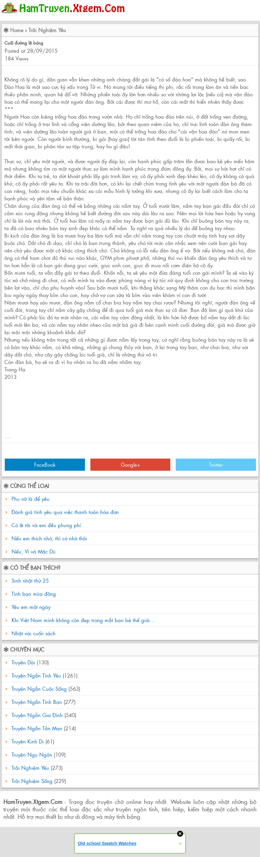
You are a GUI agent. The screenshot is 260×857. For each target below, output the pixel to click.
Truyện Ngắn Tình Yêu (36, 675)
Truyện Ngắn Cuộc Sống (39, 688)
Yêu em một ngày (30, 607)
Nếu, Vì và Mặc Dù (34, 551)
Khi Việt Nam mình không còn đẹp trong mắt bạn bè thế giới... (82, 620)
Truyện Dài (23, 662)
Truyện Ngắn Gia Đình (37, 715)
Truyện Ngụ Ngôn (32, 754)
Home (16, 30)
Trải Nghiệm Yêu (47, 30)
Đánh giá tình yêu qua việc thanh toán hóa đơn (65, 512)
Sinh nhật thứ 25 (29, 580)
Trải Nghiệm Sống (32, 781)
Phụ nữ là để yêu (30, 499)
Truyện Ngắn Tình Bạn (37, 702)
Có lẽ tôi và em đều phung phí (46, 525)
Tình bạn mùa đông (33, 593)
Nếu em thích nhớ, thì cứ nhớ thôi (49, 538)
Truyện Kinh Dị (28, 741)
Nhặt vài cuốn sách (33, 633)
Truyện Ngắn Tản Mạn (37, 728)
